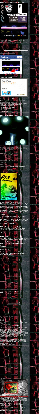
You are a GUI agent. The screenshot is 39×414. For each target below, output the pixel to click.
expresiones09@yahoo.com (18, 251)
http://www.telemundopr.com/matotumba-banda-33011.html (16, 50)
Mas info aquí (3, 164)
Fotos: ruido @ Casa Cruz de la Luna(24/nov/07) (16, 407)
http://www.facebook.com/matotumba (7, 52)
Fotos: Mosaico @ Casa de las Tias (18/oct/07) (15, 410)
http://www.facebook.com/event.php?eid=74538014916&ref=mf (12, 253)
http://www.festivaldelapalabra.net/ (7, 111)
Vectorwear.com (3, 404)
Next (2, 413)
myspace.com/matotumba (5, 405)
